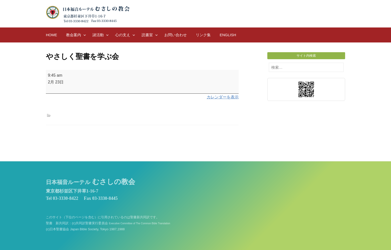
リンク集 (203, 35)
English (228, 35)
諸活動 (98, 35)
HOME (51, 35)
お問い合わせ (175, 35)
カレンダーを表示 (223, 97)
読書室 (147, 35)
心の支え (122, 35)
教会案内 (73, 35)
